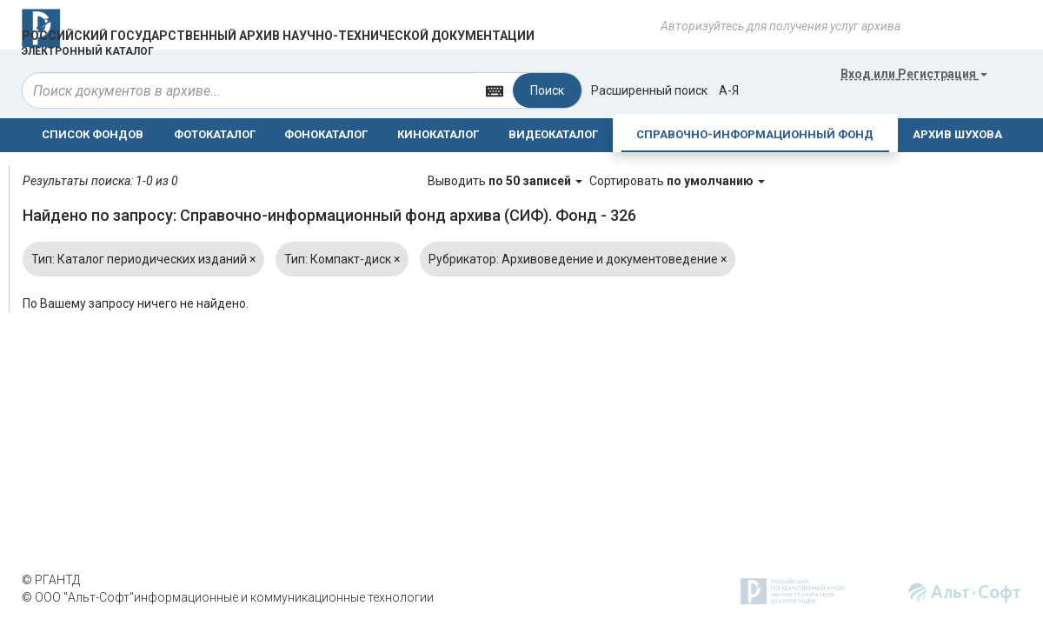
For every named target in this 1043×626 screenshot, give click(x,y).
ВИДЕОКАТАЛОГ (553, 134)
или (913, 74)
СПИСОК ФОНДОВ (92, 134)
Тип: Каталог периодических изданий (143, 259)
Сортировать (677, 181)
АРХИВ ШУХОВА (957, 134)
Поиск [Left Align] (547, 90)
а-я (729, 90)
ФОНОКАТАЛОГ (326, 134)
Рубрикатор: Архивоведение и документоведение (577, 259)
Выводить (506, 181)
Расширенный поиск (649, 90)
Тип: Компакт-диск (342, 259)
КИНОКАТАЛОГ (438, 134)
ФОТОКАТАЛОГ (215, 134)
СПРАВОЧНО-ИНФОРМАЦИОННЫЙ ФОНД (755, 134)
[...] (249, 90)
